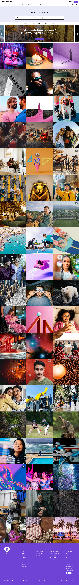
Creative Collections (25, 559)
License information (59, 580)
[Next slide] (77, 34)
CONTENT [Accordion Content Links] (24, 547)
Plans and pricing (39, 551)
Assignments (38, 555)
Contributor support (25, 560)
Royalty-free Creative (26, 549)
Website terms (39, 580)
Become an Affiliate (69, 566)
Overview (38, 549)
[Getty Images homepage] (7, 1)
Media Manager (53, 549)
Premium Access (39, 553)
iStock (67, 560)
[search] (18, 17)
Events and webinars (69, 570)
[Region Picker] (9, 554)
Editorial (32, 23)
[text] (31, 18)
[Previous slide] (1, 34)
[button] (38, 41)
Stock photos (24, 564)
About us (67, 549)
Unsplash (67, 562)
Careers (67, 553)
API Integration (53, 557)
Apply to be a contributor (26, 562)
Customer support (69, 568)
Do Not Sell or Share (67, 580)
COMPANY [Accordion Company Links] (68, 547)
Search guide (52, 559)
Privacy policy (52, 580)
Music (46, 23)
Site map (73, 580)
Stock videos (24, 566)
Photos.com (68, 564)
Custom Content (25, 557)
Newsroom (68, 555)
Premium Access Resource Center (55, 561)
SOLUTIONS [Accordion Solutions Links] (39, 547)
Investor (67, 557)
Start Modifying (39, 39)
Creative (25, 23)
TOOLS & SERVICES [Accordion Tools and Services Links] (54, 547)
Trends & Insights (53, 555)
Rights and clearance (54, 551)
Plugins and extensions (54, 553)
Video (39, 23)
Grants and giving (69, 559)
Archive (23, 555)
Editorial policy (46, 580)
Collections (53, 23)
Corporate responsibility (70, 551)
